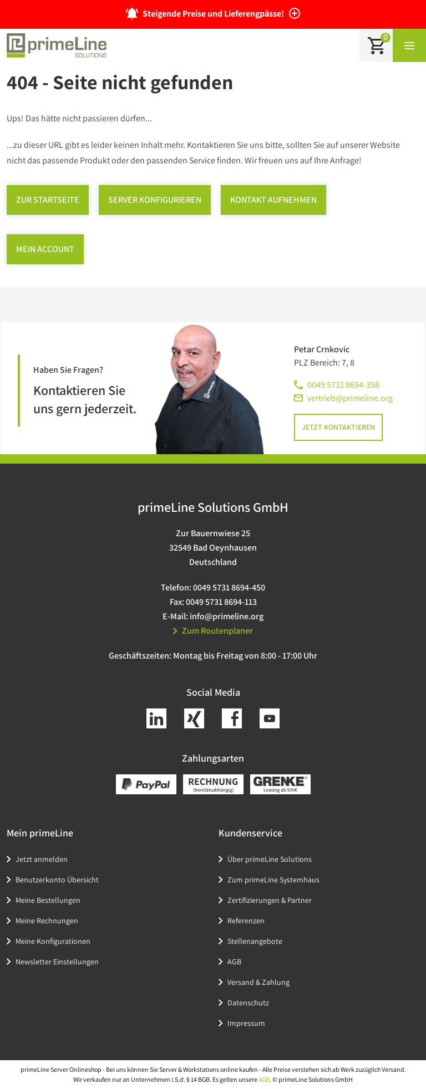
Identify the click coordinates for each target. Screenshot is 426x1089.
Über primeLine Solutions (269, 859)
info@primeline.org (226, 616)
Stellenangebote (254, 941)
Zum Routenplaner (213, 630)
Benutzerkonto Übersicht (57, 880)
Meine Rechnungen (47, 921)
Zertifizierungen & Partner (269, 900)
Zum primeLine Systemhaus (273, 880)
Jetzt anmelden (42, 859)
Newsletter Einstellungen (57, 962)
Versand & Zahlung (258, 982)
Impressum (246, 1023)
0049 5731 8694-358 (343, 385)
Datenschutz (248, 1003)
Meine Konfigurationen (53, 941)
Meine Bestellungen (48, 900)
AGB (234, 962)
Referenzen (246, 921)
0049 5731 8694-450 (229, 587)
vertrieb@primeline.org (350, 398)
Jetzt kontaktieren (338, 427)
